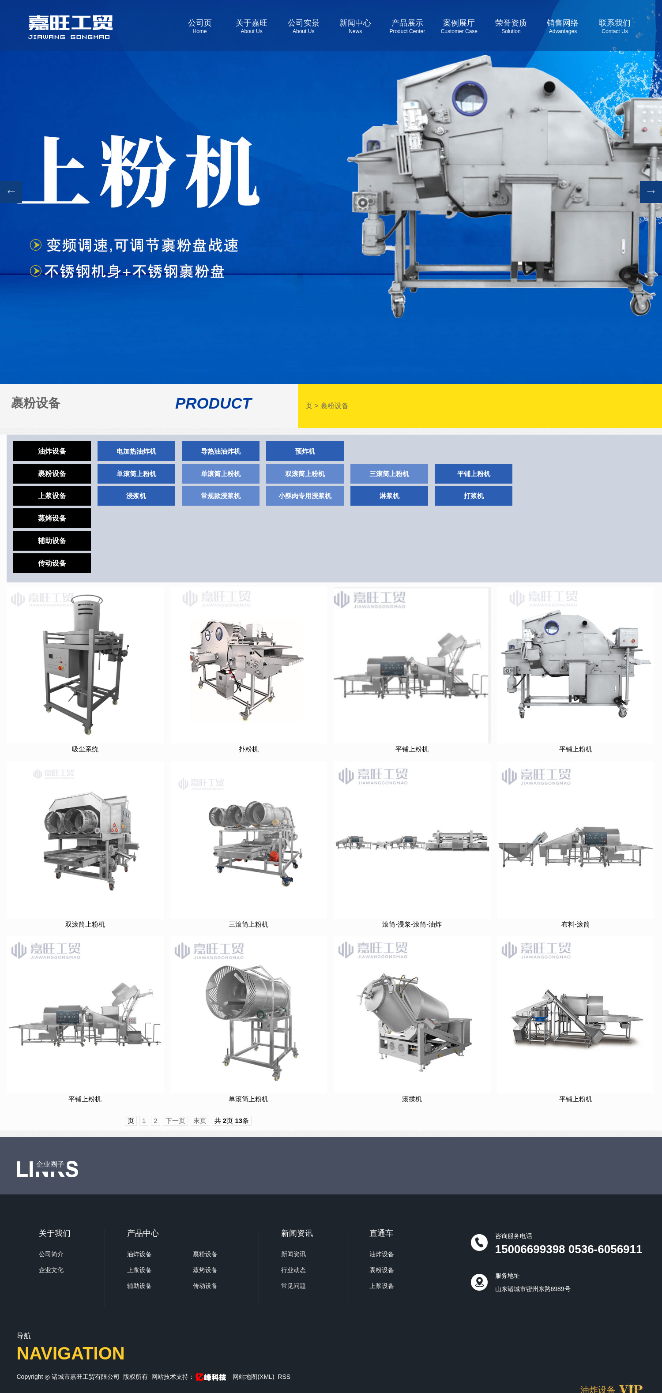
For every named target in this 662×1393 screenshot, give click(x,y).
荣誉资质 (511, 27)
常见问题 (293, 1285)
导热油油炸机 (221, 451)
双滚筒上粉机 (305, 473)
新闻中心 (355, 27)
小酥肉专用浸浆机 (304, 495)
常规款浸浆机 (221, 495)
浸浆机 (136, 495)
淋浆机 (389, 495)
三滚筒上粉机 (389, 473)
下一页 (175, 1120)
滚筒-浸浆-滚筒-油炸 (412, 924)
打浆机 (474, 495)
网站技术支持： (189, 1376)
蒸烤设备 (52, 518)
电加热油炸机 (136, 451)
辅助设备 (52, 540)
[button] (651, 192)
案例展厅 (459, 27)
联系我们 (615, 27)
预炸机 (305, 451)
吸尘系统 (85, 749)
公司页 (200, 27)
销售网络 (563, 27)
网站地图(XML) (253, 1376)
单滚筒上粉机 (136, 473)
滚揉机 (412, 1099)
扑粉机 (249, 749)
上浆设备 (52, 495)
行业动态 (293, 1269)
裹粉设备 (334, 405)
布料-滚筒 (575, 924)
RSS (284, 1376)
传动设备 (52, 563)
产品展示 (407, 27)
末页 (200, 1120)
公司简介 (51, 1254)
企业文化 (51, 1269)
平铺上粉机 (473, 473)
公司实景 (304, 27)
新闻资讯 (293, 1254)
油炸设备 (52, 451)
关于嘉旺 (252, 27)
